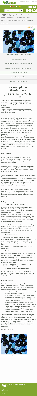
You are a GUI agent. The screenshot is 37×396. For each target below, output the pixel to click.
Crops (11, 15)
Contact (3, 393)
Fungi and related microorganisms (16, 17)
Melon (18, 15)
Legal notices (4, 390)
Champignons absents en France (15, 20)
